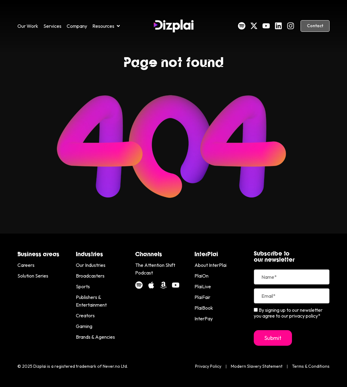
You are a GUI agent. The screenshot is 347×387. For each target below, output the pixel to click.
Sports (83, 286)
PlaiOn (201, 276)
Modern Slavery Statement (256, 366)
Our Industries (90, 265)
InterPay (203, 318)
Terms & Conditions (311, 366)
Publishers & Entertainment (91, 301)
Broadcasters (90, 276)
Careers (26, 265)
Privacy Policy (208, 366)
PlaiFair (202, 297)
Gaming (84, 326)
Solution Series (32, 276)
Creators (85, 315)
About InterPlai (210, 265)
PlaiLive (202, 286)
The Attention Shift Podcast (155, 269)
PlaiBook (203, 308)
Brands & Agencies (95, 337)
